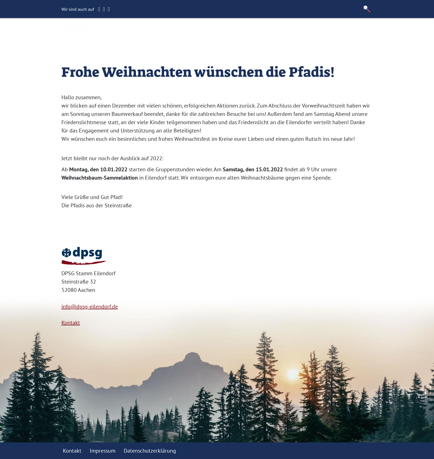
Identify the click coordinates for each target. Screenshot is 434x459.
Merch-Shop (278, 31)
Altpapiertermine (198, 31)
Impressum (102, 450)
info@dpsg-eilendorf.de (89, 306)
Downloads (241, 31)
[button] (367, 9)
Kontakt (310, 31)
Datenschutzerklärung (150, 450)
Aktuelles (127, 31)
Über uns (157, 31)
